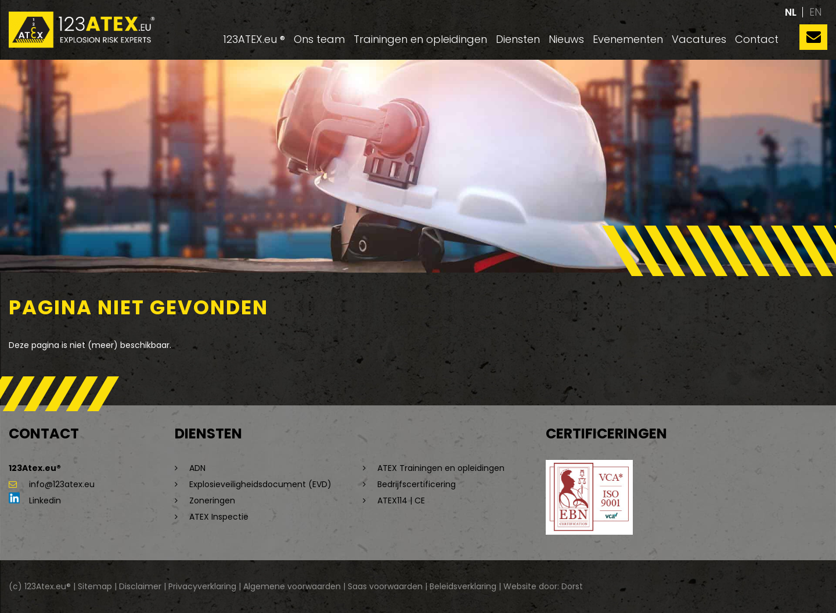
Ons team (319, 39)
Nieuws (566, 39)
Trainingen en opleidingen (420, 39)
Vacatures (699, 39)
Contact (757, 39)
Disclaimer (140, 586)
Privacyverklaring (202, 586)
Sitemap (95, 586)
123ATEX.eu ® (254, 39)
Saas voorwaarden (385, 586)
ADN (197, 468)
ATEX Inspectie (218, 517)
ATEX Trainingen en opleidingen (441, 468)
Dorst (572, 586)
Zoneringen (212, 500)
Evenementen (628, 39)
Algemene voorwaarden (292, 586)
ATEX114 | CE (401, 500)
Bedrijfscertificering (416, 484)
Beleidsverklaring (463, 586)
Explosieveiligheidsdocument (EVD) (260, 484)
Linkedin (35, 500)
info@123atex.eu (52, 484)
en (815, 12)
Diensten (518, 39)
